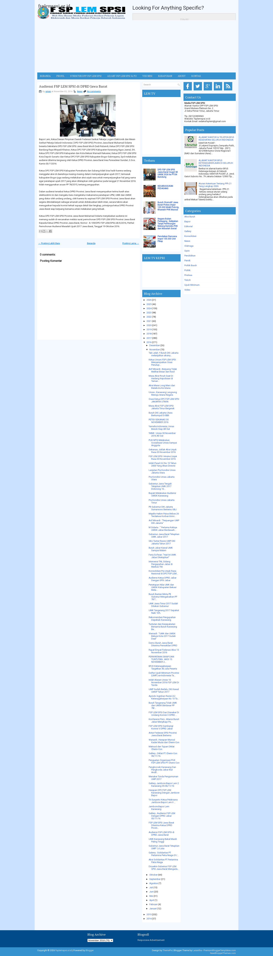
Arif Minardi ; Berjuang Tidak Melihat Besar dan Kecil (163, 370)
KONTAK (196, 76)
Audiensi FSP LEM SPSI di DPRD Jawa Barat (73, 86)
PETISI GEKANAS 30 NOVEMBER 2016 (159, 420)
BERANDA (45, 76)
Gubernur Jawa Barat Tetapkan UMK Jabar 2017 (164, 535)
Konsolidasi (190, 236)
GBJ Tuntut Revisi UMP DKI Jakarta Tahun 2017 (162, 542)
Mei (151, 896)
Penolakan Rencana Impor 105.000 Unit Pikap (167, 238)
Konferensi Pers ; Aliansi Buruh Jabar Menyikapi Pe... (164, 720)
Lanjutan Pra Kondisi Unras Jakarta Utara (162, 471)
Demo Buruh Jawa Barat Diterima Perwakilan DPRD (163, 644)
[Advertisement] (136, 46)
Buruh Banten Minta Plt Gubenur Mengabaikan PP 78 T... (163, 597)
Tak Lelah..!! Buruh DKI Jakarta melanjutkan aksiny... (163, 354)
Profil (60, 76)
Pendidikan (190, 255)
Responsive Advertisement (151, 940)
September (155, 879)
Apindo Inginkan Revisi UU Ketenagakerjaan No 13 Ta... (164, 697)
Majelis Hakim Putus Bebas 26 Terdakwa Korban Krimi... (164, 515)
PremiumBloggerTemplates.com (220, 950)
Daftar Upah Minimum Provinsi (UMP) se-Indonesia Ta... (164, 674)
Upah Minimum (192, 285)
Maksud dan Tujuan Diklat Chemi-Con (161, 747)
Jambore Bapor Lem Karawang (159, 807)
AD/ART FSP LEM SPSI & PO (122, 76)
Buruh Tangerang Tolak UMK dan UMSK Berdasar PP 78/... (163, 705)
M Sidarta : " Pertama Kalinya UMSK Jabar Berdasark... (163, 528)
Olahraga (188, 246)
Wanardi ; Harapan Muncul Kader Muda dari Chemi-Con (164, 741)
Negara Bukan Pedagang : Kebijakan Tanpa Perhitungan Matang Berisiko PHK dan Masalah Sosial (168, 224)
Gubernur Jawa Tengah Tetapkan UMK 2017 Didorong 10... (160, 486)
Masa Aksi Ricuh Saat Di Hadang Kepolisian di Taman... (161, 378)
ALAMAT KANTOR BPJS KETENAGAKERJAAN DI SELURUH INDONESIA (216, 163)
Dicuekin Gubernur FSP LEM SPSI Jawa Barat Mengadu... (164, 867)
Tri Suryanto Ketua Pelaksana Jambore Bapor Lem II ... (163, 801)
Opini (187, 250)
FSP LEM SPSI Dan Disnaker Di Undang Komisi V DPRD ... (164, 713)
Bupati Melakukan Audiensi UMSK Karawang (162, 494)
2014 (149, 918)
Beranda (91, 243)
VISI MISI (147, 76)
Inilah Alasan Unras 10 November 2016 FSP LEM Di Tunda (164, 682)
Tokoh (187, 280)
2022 (149, 316)
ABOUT (182, 76)
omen (48, 91)
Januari (153, 908)
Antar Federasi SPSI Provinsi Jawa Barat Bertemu (163, 734)
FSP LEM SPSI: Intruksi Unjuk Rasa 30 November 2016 (163, 457)
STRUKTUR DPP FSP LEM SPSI (86, 76)
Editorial (188, 226)
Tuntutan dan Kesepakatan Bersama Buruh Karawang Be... (163, 627)
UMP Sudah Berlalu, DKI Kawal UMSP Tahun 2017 (164, 690)
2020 (149, 325)
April (151, 900)
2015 (149, 914)
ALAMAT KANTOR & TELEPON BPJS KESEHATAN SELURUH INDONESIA (216, 138)
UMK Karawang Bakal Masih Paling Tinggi (163, 840)
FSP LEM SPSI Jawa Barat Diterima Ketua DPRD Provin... (161, 825)
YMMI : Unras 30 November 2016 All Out (162, 434)
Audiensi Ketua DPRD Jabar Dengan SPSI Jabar (162, 579)
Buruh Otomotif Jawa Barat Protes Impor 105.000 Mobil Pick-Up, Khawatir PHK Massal (168, 206)
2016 (149, 342)
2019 (149, 329)
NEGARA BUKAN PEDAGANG (165, 187)
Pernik (187, 260)
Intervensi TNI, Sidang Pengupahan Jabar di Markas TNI (161, 564)
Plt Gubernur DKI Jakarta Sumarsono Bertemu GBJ (163, 508)
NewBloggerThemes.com (223, 953)
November (154, 349)
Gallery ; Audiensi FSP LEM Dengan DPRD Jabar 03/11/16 (162, 816)
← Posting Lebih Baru (49, 243)
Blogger (90, 950)
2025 (149, 304)
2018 (149, 333)
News (80, 91)
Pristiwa (188, 275)
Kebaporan (165, 76)
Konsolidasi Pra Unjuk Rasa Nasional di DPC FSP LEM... (163, 572)
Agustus (153, 883)
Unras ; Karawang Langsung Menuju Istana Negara (163, 393)
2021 (149, 321)
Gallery (187, 231)
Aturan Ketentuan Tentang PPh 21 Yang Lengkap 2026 (215, 184)
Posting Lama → (130, 243)
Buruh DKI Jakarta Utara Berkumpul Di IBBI (160, 414)
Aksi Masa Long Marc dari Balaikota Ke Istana (162, 386)
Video (187, 289)
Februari (153, 904)
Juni (151, 891)
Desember (154, 345)
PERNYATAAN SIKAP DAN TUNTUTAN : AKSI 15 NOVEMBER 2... (161, 659)
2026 (149, 300)
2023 (149, 312)
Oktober (153, 874)
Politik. (187, 270)
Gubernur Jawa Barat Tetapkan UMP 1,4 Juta (164, 847)
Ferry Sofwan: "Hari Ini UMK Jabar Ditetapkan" (162, 556)
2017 (149, 338)
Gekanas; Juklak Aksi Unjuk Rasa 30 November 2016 (163, 450)
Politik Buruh (190, 265)
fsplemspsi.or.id (54, 6)
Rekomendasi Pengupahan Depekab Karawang (162, 618)
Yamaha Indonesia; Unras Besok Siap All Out (161, 427)
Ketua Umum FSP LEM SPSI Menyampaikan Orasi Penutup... (162, 362)
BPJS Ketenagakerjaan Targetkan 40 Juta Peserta (163, 667)
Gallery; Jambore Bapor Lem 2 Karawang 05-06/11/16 (164, 784)
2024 (149, 308)
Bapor (187, 221)
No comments (94, 91)
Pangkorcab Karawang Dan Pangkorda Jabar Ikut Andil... (162, 770)
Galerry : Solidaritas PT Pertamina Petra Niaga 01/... (164, 854)
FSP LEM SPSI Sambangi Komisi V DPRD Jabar (161, 727)
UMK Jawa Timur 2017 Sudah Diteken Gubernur (163, 604)
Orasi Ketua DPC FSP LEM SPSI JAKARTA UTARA (164, 400)
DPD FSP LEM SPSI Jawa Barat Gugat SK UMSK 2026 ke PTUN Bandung (168, 173)
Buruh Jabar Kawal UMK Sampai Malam (161, 549)
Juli (151, 887)
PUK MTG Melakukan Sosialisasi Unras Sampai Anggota (163, 443)
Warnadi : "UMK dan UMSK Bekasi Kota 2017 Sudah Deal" (162, 636)
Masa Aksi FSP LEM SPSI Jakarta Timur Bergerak (161, 407)
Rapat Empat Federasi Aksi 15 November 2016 (164, 651)
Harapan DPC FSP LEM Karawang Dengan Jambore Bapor (164, 793)
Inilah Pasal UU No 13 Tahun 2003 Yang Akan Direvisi (162, 464)
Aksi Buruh (189, 216)
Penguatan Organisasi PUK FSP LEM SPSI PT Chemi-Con (164, 761)
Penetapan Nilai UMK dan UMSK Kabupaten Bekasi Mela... (162, 587)
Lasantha (197, 950)
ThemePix (167, 950)
